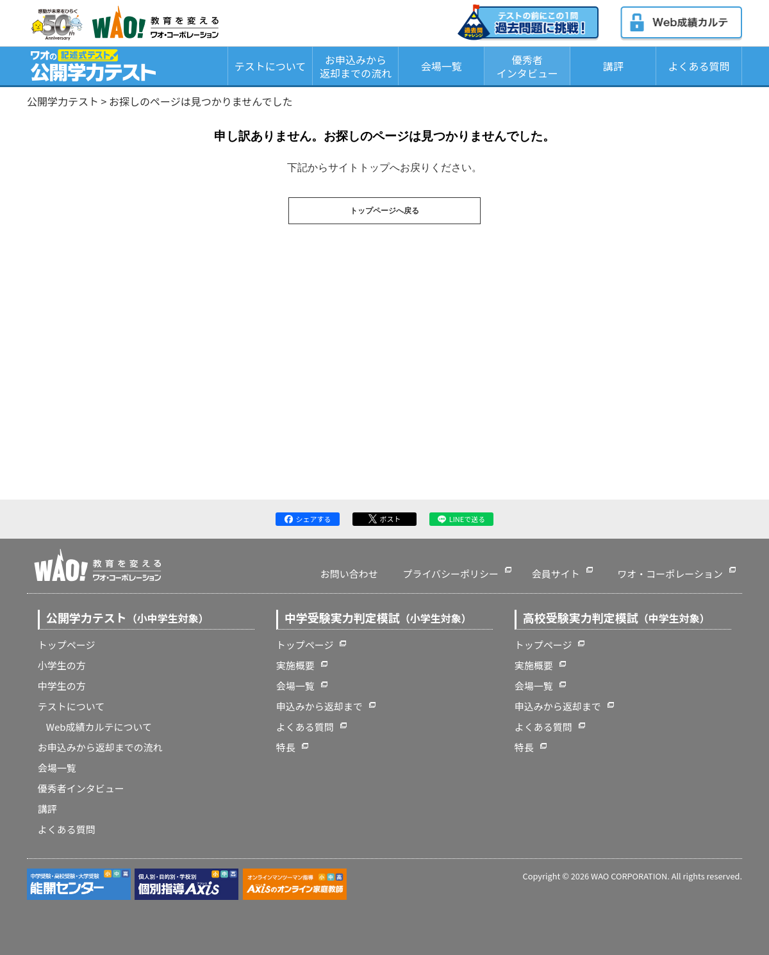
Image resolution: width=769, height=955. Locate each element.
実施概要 (295, 665)
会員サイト (556, 573)
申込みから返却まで (319, 706)
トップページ (66, 644)
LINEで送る (462, 519)
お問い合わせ (349, 573)
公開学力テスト (63, 101)
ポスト (384, 519)
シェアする (308, 519)
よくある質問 (699, 66)
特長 (285, 747)
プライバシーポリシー (450, 573)
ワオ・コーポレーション (670, 573)
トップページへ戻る (384, 210)
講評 (613, 66)
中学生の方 (62, 685)
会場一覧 (441, 66)
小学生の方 (62, 665)
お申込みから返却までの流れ (356, 66)
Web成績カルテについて (99, 726)
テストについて (270, 66)
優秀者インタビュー (527, 66)
